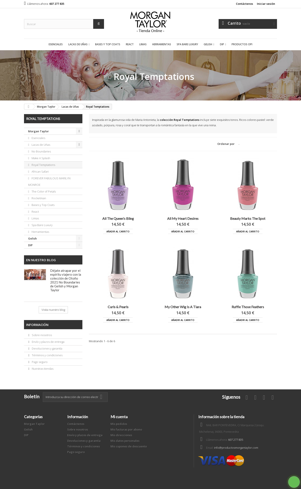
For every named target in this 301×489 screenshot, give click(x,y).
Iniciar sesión (266, 4)
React (130, 44)
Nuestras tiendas (42, 369)
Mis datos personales (124, 441)
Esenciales (56, 44)
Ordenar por (226, 144)
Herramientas (161, 44)
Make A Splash (40, 158)
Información (37, 324)
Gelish (208, 44)
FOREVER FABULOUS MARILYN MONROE (49, 181)
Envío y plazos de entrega (47, 342)
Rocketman (38, 198)
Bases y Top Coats (107, 44)
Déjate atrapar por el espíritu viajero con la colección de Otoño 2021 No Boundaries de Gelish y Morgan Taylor (65, 280)
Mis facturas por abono (126, 429)
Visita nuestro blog (53, 310)
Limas (143, 44)
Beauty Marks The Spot (247, 218)
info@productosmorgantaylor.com (236, 448)
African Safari (40, 171)
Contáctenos (244, 4)
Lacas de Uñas (78, 44)
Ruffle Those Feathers (248, 307)
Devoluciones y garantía (46, 348)
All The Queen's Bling (118, 218)
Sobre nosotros (41, 335)
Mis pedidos (118, 424)
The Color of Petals (43, 191)
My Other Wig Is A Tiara (183, 307)
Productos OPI (242, 44)
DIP (222, 44)
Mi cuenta (119, 416)
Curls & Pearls (118, 307)
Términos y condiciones (46, 355)
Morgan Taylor (38, 131)
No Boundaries (41, 151)
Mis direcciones (121, 435)
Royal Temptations (43, 165)
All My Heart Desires (183, 218)
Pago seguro (39, 362)
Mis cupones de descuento (128, 446)
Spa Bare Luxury (187, 44)
